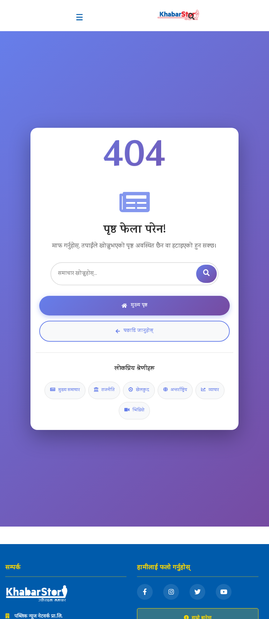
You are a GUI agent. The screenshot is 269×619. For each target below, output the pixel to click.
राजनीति (104, 390)
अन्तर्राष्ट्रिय (175, 390)
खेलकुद (139, 390)
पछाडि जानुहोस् (134, 331)
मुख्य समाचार (65, 390)
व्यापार (210, 390)
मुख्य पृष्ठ (134, 305)
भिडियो (134, 410)
